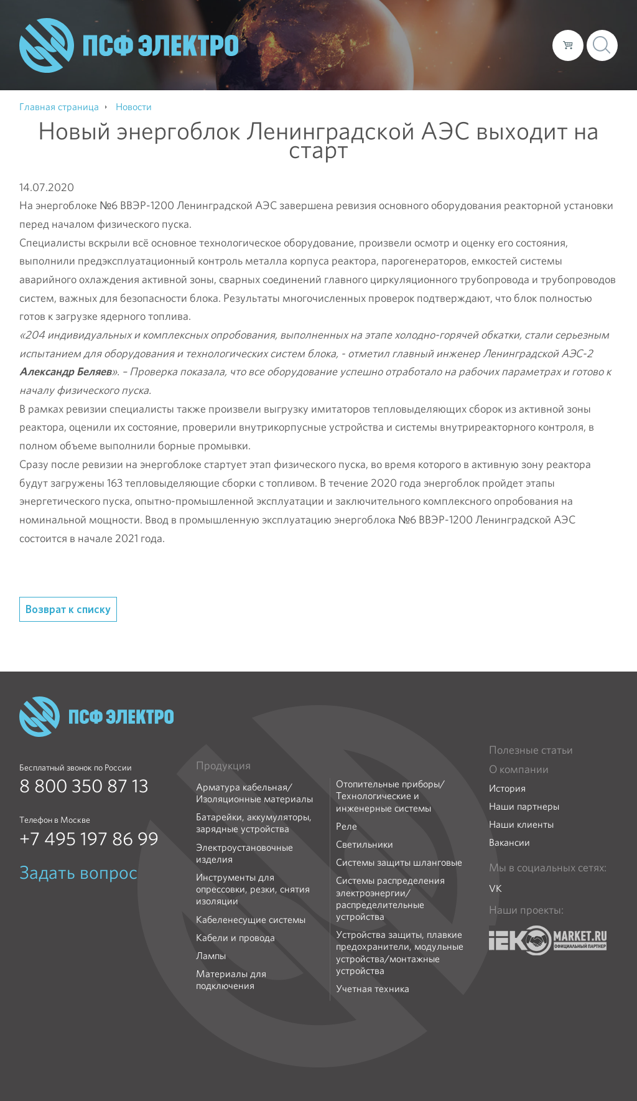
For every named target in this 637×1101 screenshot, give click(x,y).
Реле (346, 826)
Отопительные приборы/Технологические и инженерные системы (390, 796)
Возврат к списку (68, 609)
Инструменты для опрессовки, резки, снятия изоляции (253, 889)
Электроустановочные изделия (244, 853)
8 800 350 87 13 (84, 786)
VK (495, 888)
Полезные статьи (531, 750)
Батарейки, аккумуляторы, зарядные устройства (254, 823)
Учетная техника (372, 989)
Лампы (211, 956)
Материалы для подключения (231, 979)
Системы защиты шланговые (399, 862)
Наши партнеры (524, 806)
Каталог (364, 44)
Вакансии (509, 842)
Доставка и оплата (440, 44)
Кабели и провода (235, 938)
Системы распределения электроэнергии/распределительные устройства (390, 898)
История (507, 788)
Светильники (364, 844)
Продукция (223, 765)
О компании (305, 44)
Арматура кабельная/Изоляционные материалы (254, 793)
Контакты (519, 44)
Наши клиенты (521, 824)
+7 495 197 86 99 (89, 839)
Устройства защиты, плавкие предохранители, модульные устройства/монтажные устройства (399, 953)
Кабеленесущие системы (250, 919)
